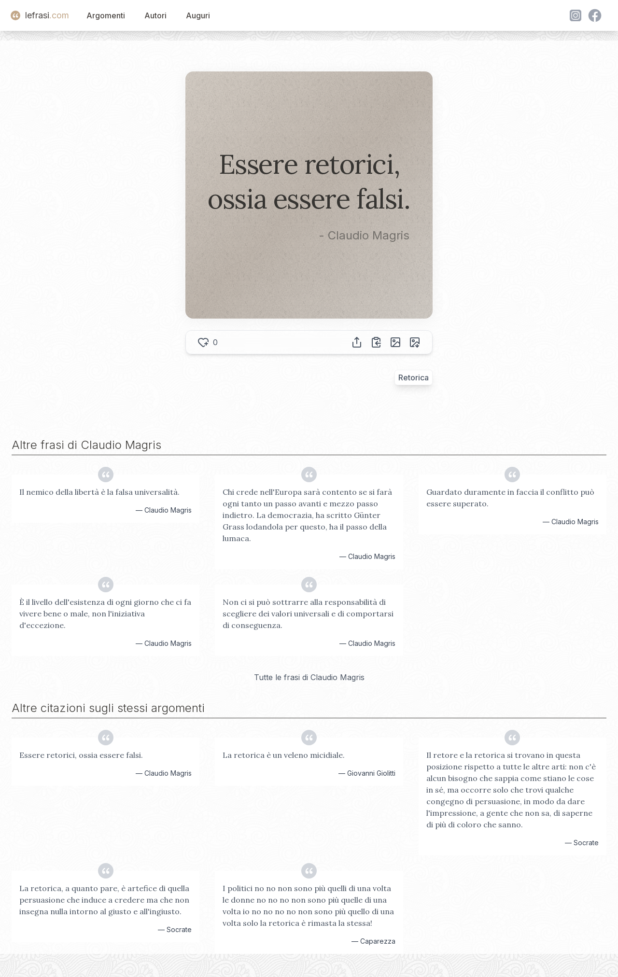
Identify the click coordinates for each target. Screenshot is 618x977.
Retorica (413, 377)
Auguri (198, 15)
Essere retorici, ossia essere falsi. (81, 755)
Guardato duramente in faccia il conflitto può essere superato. (510, 497)
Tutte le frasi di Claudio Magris (309, 677)
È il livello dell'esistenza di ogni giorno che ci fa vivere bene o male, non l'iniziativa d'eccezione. (105, 613)
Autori (155, 15)
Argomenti (105, 15)
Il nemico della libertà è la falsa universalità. (99, 492)
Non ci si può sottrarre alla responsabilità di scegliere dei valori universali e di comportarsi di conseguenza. (308, 613)
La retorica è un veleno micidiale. (284, 755)
